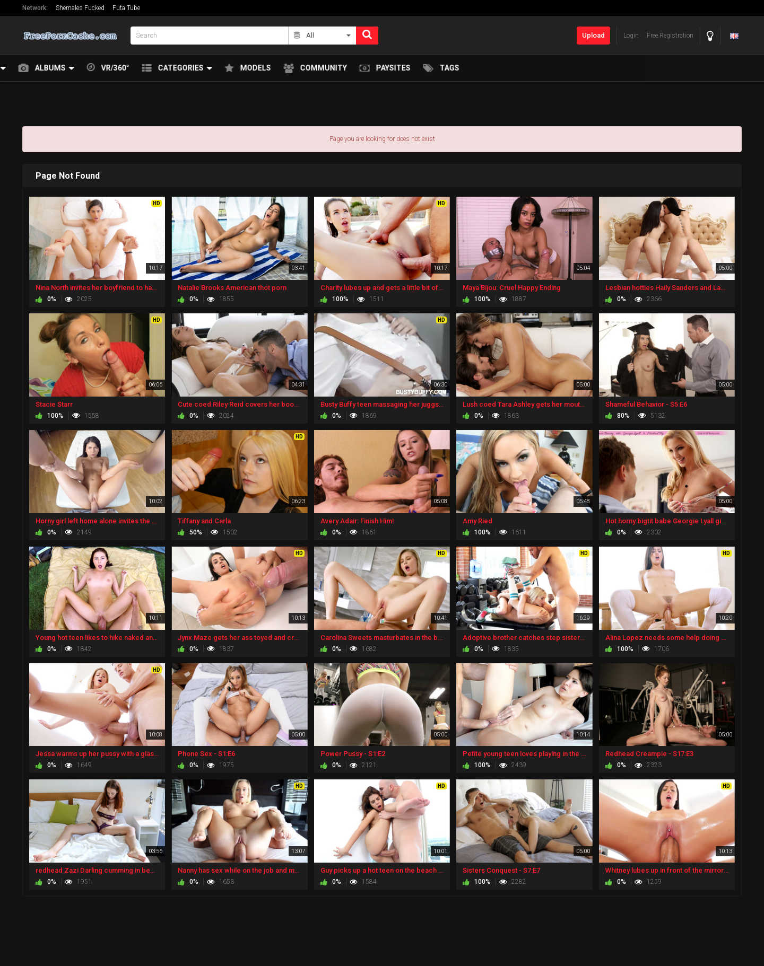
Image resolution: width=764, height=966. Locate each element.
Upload (593, 35)
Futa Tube (126, 8)
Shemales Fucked (80, 8)
